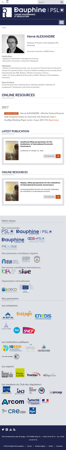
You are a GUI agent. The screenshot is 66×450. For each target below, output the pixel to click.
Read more (54, 120)
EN (7, 2)
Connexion (59, 446)
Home (4, 27)
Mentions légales (40, 446)
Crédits (51, 446)
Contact (29, 446)
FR (3, 2)
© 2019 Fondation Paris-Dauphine (13, 446)
